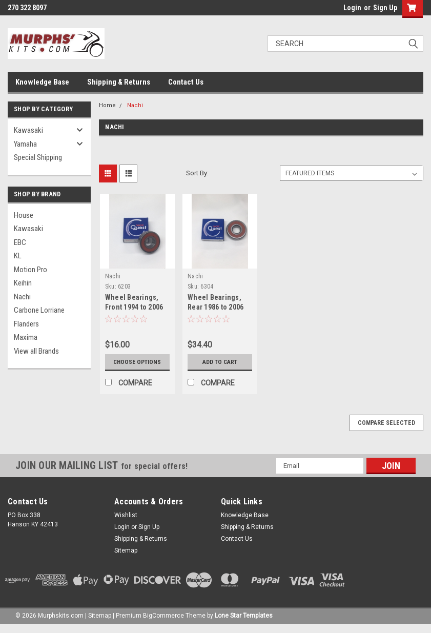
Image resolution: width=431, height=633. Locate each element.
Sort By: (197, 173)
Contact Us (185, 82)
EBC (20, 242)
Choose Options (137, 365)
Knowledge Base (42, 82)
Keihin (23, 283)
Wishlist (125, 522)
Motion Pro (30, 269)
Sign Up (385, 8)
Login (352, 8)
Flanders (26, 324)
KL (18, 255)
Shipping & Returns (118, 82)
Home (107, 105)
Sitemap (125, 557)
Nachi (22, 296)
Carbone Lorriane (39, 310)
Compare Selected (386, 430)
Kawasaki (28, 130)
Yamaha (25, 144)
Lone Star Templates (244, 622)
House (23, 215)
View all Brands (36, 351)
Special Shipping (38, 157)
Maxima (25, 337)
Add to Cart (220, 361)
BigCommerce (163, 622)
